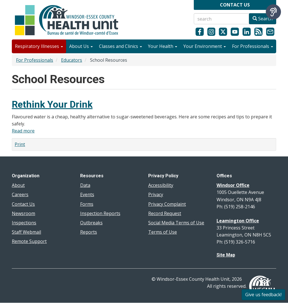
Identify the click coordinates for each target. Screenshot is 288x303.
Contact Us (23, 204)
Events (87, 194)
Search (263, 19)
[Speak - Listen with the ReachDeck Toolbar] (273, 11)
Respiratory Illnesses (39, 46)
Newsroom (23, 213)
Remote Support (29, 241)
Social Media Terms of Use (176, 223)
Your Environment (204, 46)
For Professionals (252, 46)
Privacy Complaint (167, 204)
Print (20, 144)
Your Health (162, 46)
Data (85, 185)
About (18, 185)
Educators (71, 60)
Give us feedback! (263, 294)
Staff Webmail (26, 232)
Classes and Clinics (120, 46)
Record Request (164, 213)
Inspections (24, 223)
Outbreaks (91, 223)
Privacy (155, 194)
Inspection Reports (100, 213)
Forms (86, 204)
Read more (23, 131)
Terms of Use (162, 232)
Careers (20, 194)
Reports (88, 232)
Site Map (226, 255)
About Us (81, 46)
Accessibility (160, 185)
